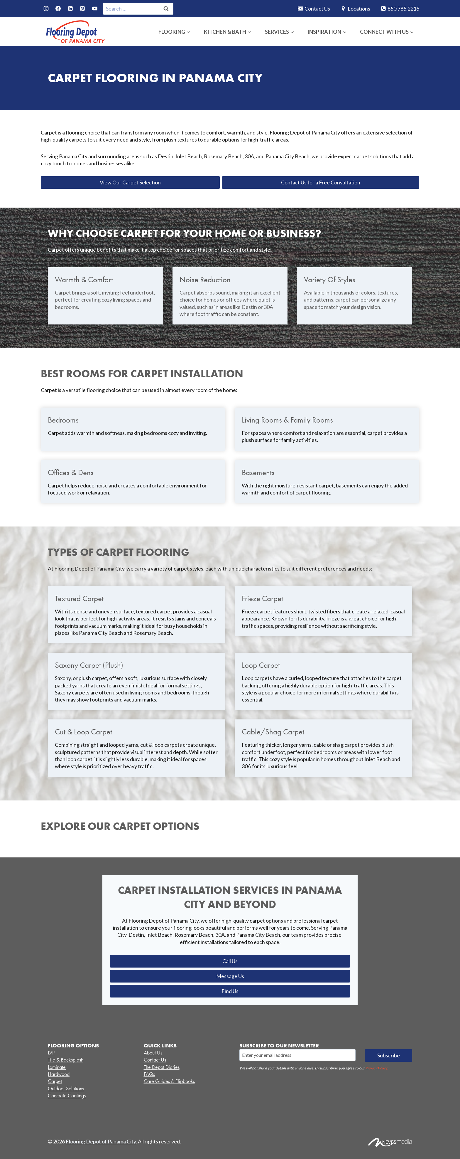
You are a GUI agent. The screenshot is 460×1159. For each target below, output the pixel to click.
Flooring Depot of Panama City (101, 1141)
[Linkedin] (70, 8)
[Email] (297, 1055)
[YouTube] (94, 8)
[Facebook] (58, 8)
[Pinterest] (82, 8)
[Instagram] (46, 8)
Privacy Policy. (376, 1068)
